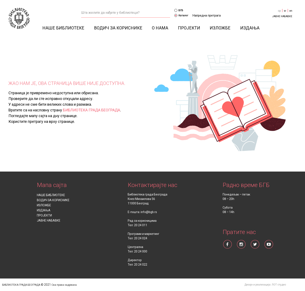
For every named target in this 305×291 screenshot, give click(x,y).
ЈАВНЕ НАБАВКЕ (282, 16)
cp (279, 10)
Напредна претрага (207, 15)
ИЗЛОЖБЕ (220, 27)
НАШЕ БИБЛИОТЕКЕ (63, 27)
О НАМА (160, 27)
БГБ (178, 10)
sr (285, 10)
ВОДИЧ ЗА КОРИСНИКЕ (118, 27)
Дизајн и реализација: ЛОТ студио (265, 284)
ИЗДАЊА (249, 27)
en (290, 10)
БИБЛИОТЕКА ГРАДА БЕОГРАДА (91, 110)
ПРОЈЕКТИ (189, 27)
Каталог (181, 15)
